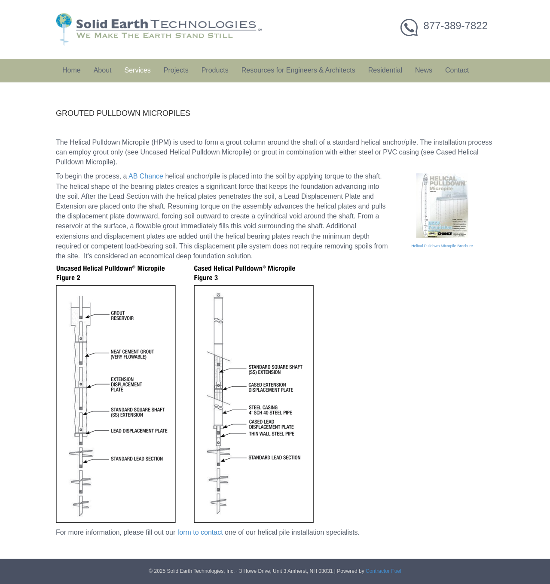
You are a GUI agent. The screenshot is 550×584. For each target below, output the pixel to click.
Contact (457, 70)
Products (215, 70)
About (103, 70)
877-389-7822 (456, 25)
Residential (385, 70)
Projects (176, 70)
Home (71, 70)
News (423, 70)
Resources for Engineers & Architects (298, 70)
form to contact (200, 532)
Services (138, 70)
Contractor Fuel (383, 571)
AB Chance (145, 176)
